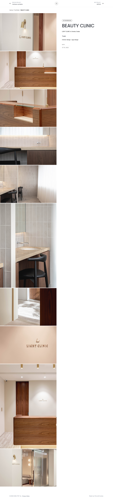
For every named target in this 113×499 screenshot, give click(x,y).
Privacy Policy (26, 496)
